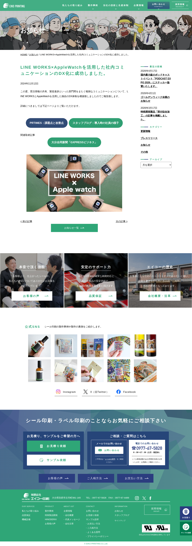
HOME (23, 54)
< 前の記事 (26, 221)
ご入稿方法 (94, 478)
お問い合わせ (158, 5)
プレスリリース (149, 138)
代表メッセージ (72, 519)
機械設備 (26, 519)
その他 (144, 152)
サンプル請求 (92, 519)
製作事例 (93, 5)
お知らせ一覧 (71, 228)
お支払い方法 (134, 478)
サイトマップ (120, 521)
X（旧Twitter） (99, 392)
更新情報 (145, 131)
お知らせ (33, 54)
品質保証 (95, 296)
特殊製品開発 (51, 515)
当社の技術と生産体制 (116, 5)
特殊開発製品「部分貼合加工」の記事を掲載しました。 (155, 115)
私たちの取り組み (72, 5)
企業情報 (139, 5)
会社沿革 (69, 523)
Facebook (129, 392)
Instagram (69, 392)
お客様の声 (31, 296)
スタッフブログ (122, 515)
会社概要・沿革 (159, 296)
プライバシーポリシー (98, 536)
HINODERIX (51, 519)
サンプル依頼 (56, 460)
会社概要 (69, 515)
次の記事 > (122, 221)
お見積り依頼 (56, 446)
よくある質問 (110, 459)
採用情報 (180, 5)
